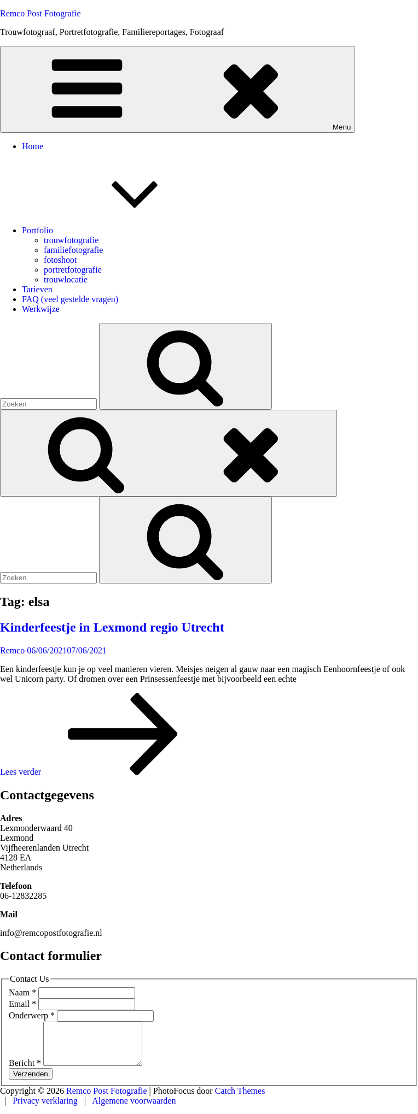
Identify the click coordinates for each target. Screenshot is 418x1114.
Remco (12, 650)
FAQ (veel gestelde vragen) (70, 299)
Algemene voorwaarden (134, 1108)
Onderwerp (33, 1015)
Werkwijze (41, 309)
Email (23, 1004)
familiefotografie (73, 250)
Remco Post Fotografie (40, 13)
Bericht (26, 1071)
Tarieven (37, 289)
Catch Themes (240, 1099)
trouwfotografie (71, 240)
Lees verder (102, 771)
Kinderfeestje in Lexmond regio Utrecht (112, 627)
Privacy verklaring (46, 1108)
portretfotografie (73, 269)
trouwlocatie (66, 279)
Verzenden (30, 1082)
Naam (23, 992)
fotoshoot (60, 259)
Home (32, 146)
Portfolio (119, 230)
